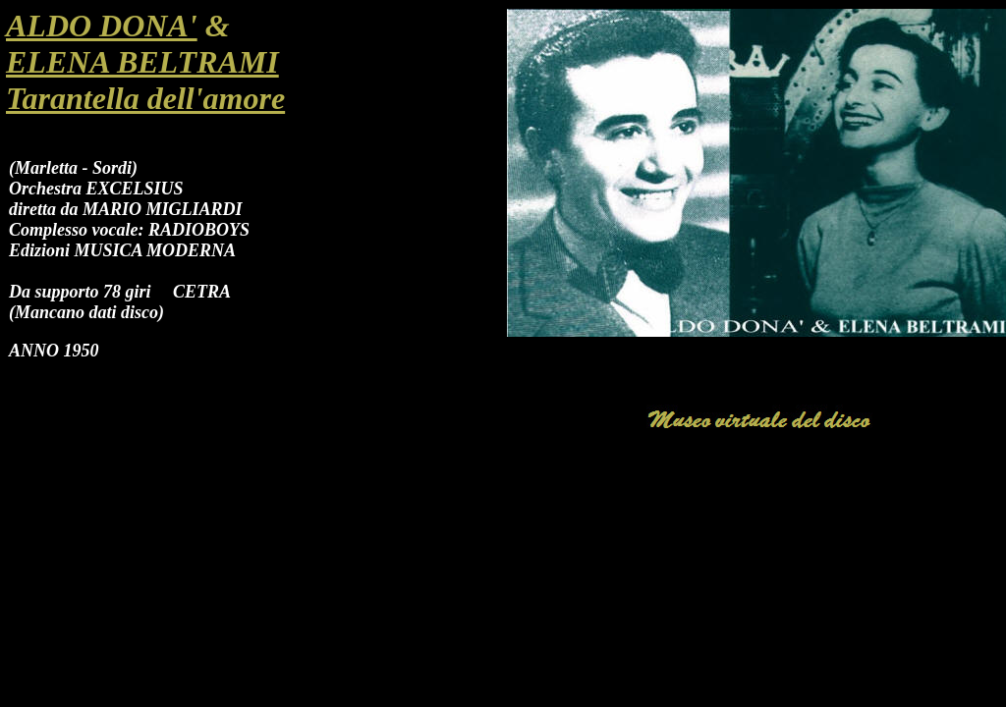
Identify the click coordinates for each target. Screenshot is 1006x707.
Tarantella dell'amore (145, 98)
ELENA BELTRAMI (142, 62)
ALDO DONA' (101, 25)
